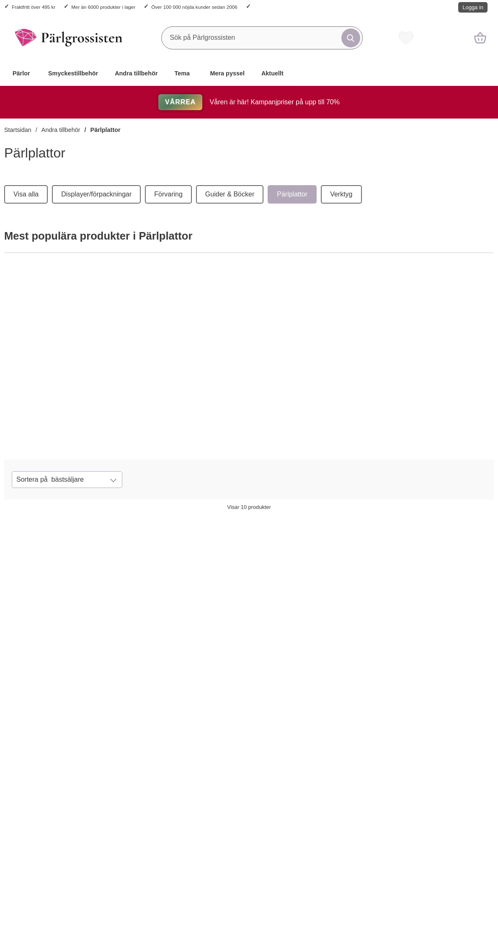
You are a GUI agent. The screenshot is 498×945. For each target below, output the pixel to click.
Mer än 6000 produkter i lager (103, 7)
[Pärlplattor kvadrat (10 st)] (84, 342)
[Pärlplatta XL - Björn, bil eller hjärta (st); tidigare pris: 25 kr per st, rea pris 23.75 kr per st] (249, 790)
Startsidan (17, 130)
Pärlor (21, 73)
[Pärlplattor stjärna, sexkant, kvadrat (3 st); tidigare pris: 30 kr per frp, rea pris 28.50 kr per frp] (446, 790)
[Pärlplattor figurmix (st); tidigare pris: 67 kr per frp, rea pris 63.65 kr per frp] (249, 595)
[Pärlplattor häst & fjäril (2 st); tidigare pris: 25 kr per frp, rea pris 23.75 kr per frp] (150, 790)
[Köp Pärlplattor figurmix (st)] (232, 685)
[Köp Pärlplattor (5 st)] (430, 685)
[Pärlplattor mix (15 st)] (413, 342)
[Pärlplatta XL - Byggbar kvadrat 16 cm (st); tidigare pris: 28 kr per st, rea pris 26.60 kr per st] (347, 790)
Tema (182, 73)
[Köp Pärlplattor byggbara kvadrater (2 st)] (221, 432)
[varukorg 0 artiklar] (480, 37)
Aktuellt (272, 73)
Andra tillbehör (136, 73)
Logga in (472, 7)
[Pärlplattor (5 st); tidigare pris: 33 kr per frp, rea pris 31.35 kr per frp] (446, 595)
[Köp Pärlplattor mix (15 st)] (385, 432)
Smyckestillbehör (73, 73)
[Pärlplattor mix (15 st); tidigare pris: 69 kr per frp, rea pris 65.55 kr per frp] (347, 595)
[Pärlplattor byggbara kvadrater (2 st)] (249, 342)
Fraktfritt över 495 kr (33, 7)
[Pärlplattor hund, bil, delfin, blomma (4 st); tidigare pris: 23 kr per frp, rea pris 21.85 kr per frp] (51, 790)
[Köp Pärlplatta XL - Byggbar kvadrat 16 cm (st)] (331, 881)
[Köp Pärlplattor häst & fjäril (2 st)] (134, 881)
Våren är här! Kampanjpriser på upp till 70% (249, 102)
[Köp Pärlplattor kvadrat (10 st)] (56, 432)
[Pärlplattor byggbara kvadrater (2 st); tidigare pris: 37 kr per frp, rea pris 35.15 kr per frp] (150, 595)
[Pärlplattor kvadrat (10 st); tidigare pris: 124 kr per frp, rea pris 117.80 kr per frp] (51, 595)
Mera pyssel (227, 73)
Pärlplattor (105, 130)
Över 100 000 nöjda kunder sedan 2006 (194, 7)
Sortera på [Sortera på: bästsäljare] (50, 479)
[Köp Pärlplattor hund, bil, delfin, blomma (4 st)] (35, 881)
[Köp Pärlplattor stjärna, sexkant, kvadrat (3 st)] (430, 881)
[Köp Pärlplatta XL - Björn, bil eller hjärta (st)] (232, 881)
